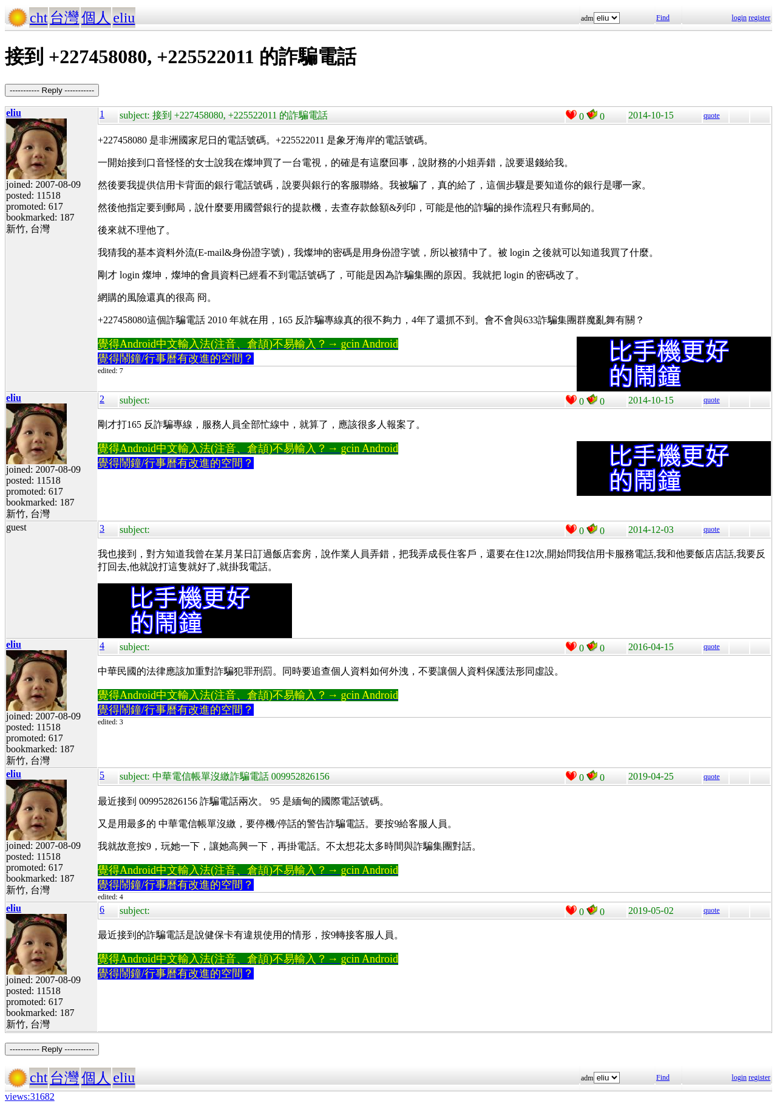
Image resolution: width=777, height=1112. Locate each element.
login (739, 17)
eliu (124, 18)
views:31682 (30, 1096)
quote (712, 115)
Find (663, 17)
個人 (95, 18)
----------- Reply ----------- (52, 90)
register (759, 17)
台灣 (64, 18)
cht (38, 18)
